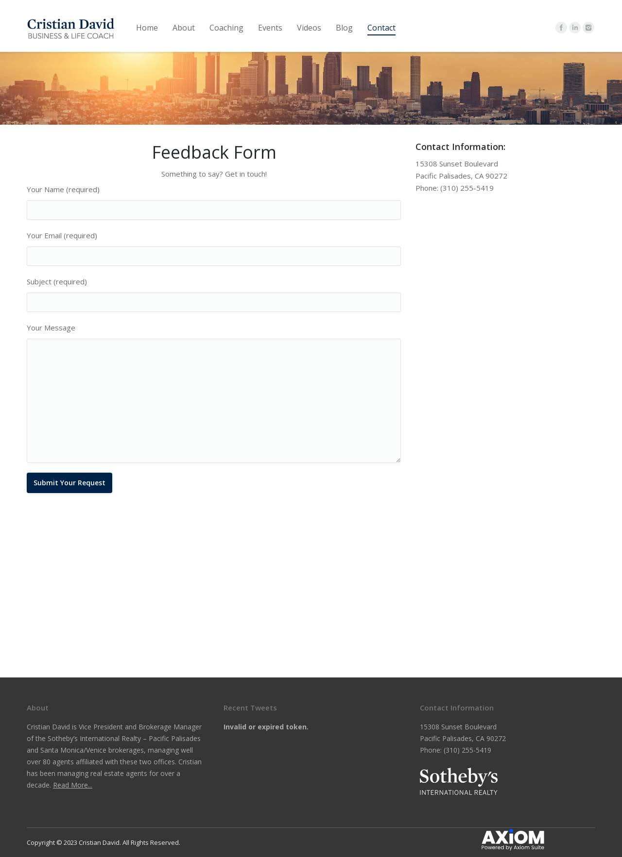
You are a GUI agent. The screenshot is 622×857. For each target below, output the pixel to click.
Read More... (72, 785)
